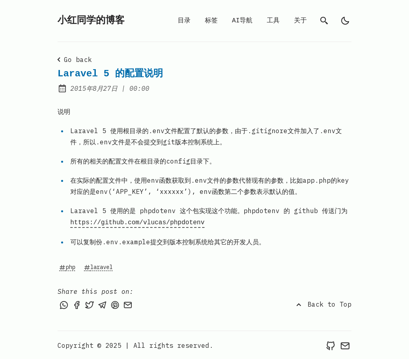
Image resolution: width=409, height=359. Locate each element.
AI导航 (242, 20)
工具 (273, 20)
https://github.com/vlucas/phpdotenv (137, 221)
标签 (211, 20)
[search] (324, 20)
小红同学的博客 (91, 20)
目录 (184, 20)
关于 (300, 20)
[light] (345, 20)
